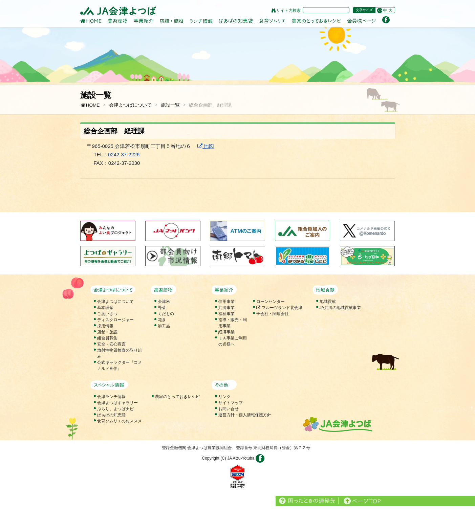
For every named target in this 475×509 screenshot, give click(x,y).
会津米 (164, 301)
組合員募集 (107, 338)
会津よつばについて (130, 105)
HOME (90, 105)
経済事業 (226, 332)
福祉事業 (226, 313)
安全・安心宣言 (111, 344)
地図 (205, 146)
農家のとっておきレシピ (177, 396)
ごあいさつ (107, 313)
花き (162, 319)
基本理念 (105, 307)
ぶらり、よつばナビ (115, 408)
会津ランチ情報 (111, 396)
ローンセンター (270, 301)
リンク (224, 396)
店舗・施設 (107, 332)
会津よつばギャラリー (117, 402)
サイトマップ (230, 402)
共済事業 (226, 307)
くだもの (166, 313)
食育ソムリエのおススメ (119, 421)
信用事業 (226, 301)
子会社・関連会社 (272, 313)
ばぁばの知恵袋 (111, 415)
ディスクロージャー (115, 319)
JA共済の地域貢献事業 (340, 307)
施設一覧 (170, 105)
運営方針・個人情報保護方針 (244, 415)
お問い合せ (228, 408)
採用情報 (105, 326)
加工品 (164, 326)
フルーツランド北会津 (279, 307)
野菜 (162, 307)
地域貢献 (328, 301)
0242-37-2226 (123, 154)
